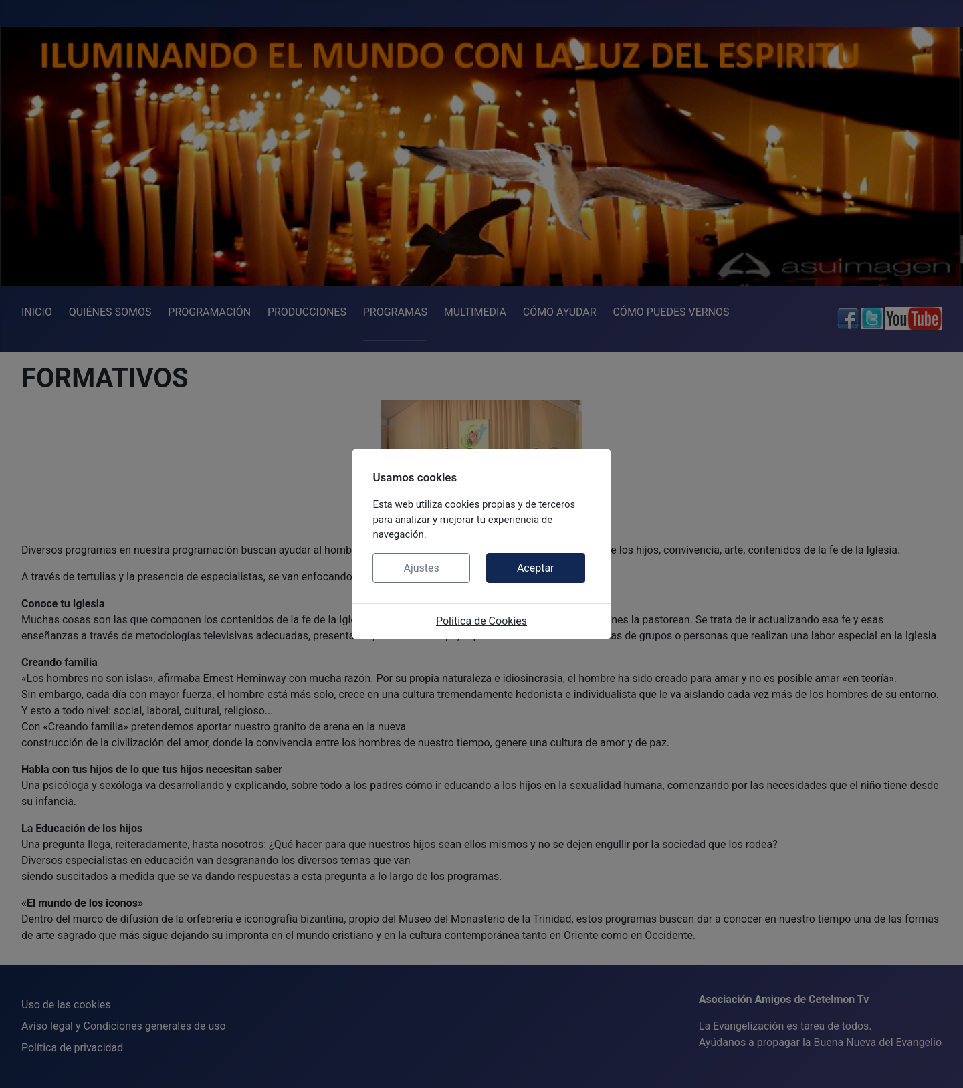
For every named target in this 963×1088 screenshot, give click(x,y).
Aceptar (535, 568)
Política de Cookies (481, 621)
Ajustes (421, 568)
